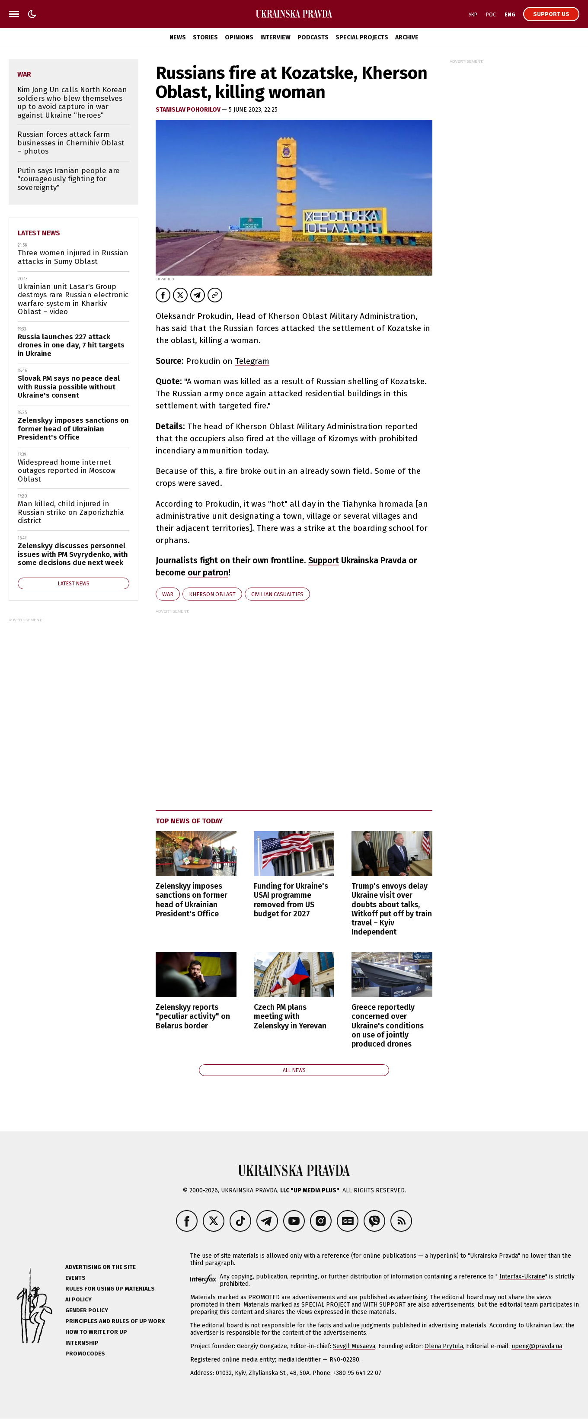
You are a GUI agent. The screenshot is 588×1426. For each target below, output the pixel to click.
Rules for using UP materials (110, 1288)
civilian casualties (277, 594)
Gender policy (86, 1310)
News (177, 37)
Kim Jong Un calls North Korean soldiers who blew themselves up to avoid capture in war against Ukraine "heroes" (72, 102)
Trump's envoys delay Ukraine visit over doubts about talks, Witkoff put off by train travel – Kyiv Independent (392, 909)
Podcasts (313, 37)
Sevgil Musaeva (354, 1346)
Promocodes (85, 1353)
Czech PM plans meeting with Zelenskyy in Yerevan (290, 1016)
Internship (82, 1342)
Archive (407, 37)
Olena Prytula (444, 1346)
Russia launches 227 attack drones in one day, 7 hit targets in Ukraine (71, 345)
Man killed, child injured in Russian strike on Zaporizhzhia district (71, 512)
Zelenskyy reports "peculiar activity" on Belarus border (193, 1016)
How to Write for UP (96, 1332)
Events (75, 1278)
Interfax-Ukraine (522, 1276)
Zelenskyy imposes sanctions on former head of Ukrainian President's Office (191, 900)
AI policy (78, 1299)
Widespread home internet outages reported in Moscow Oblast (66, 471)
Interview (275, 37)
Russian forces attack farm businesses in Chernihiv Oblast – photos (71, 143)
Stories (205, 37)
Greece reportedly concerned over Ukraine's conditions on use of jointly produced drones (388, 1025)
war (167, 594)
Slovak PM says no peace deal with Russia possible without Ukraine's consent (69, 387)
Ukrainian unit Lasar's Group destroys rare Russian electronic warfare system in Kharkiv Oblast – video (73, 299)
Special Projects (362, 37)
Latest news (39, 233)
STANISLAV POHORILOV (189, 109)
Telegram (252, 361)
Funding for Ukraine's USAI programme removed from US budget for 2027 (291, 900)
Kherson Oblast (212, 594)
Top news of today (189, 821)
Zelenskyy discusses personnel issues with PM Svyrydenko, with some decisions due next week (73, 554)
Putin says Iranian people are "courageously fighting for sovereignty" (68, 179)
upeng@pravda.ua (536, 1346)
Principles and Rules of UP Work (115, 1321)
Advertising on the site (100, 1267)
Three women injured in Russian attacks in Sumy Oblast (73, 257)
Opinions (239, 37)
